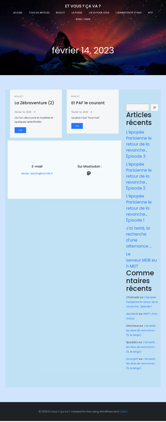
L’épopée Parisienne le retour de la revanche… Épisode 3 (138, 145)
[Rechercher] (154, 108)
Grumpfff (132, 359)
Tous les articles (39, 12)
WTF (150, 12)
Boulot (60, 12)
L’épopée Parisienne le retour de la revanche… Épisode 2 (138, 177)
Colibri (123, 412)
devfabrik (132, 314)
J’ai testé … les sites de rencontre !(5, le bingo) (142, 331)
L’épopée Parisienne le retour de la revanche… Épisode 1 (138, 209)
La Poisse (77, 12)
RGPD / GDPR (83, 19)
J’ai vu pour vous (99, 12)
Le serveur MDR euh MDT (141, 261)
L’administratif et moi (129, 12)
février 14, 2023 (23, 112)
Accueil (17, 12)
